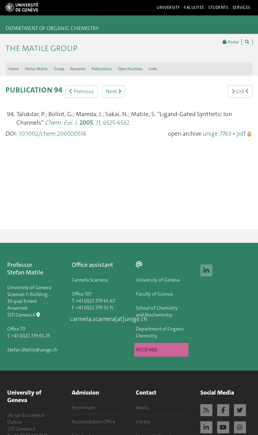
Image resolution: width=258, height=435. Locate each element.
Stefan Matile (36, 69)
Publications (102, 69)
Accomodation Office (93, 422)
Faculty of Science (154, 294)
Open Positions (130, 69)
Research (77, 69)
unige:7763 (217, 133)
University (168, 7)
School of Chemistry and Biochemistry (157, 311)
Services (242, 7)
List (240, 91)
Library (143, 422)
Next (113, 91)
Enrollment (83, 408)
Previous (81, 91)
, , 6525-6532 (87, 123)
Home (14, 69)
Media (142, 408)
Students (218, 7)
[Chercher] (247, 42)
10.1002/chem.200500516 (52, 133)
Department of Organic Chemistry (160, 332)
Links (153, 69)
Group (59, 69)
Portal (230, 42)
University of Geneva (158, 280)
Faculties (194, 7)
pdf (241, 133)
